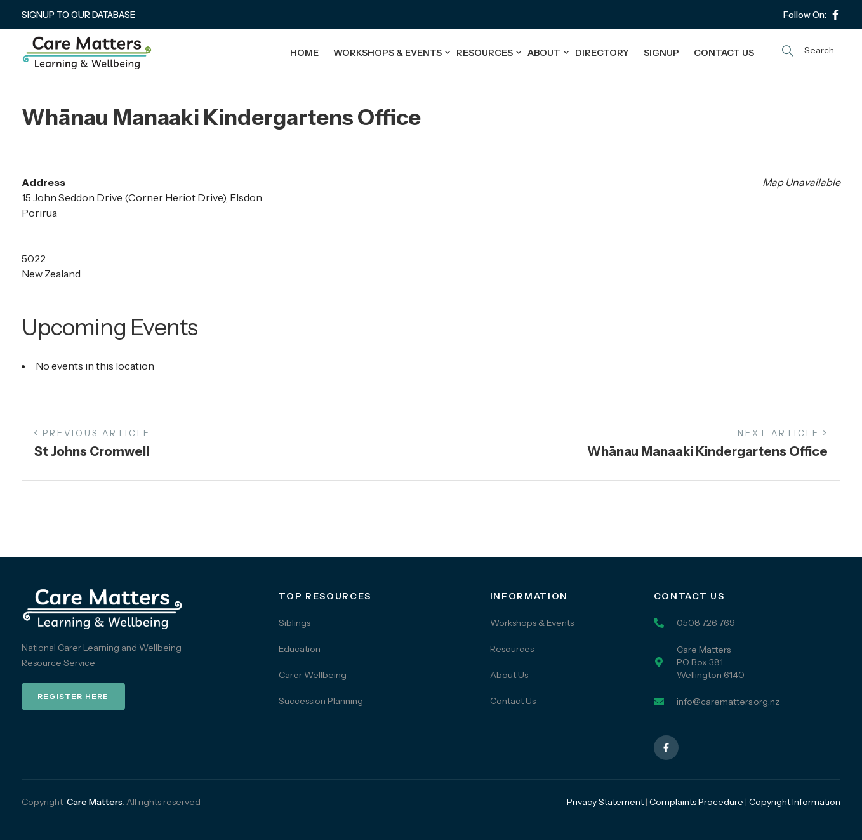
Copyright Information (794, 802)
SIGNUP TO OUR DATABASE (79, 14)
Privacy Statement (605, 802)
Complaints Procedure (696, 802)
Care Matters (95, 802)
